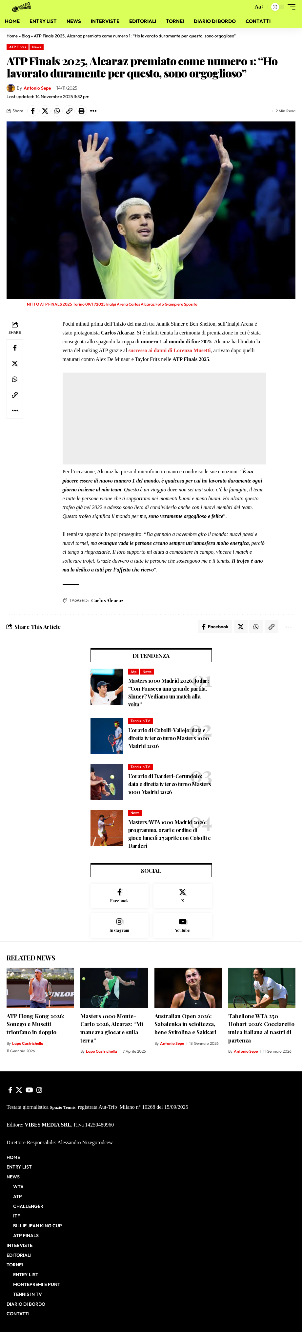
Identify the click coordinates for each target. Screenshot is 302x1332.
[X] (182, 896)
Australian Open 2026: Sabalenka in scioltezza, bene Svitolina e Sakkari (185, 1024)
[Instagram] (120, 925)
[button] (246, 7)
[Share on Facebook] (32, 111)
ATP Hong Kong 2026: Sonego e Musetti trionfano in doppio (36, 1024)
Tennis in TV (140, 721)
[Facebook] (120, 896)
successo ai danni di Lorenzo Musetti (170, 350)
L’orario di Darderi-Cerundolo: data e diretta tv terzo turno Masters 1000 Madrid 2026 (169, 784)
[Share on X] (44, 111)
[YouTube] (29, 1090)
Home (12, 35)
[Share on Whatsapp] (57, 111)
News (36, 47)
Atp (133, 671)
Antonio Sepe (37, 88)
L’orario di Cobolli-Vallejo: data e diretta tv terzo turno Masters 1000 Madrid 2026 (168, 738)
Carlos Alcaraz (107, 600)
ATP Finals (17, 47)
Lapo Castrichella (27, 1043)
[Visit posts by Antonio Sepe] (11, 88)
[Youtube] (182, 925)
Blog (26, 35)
